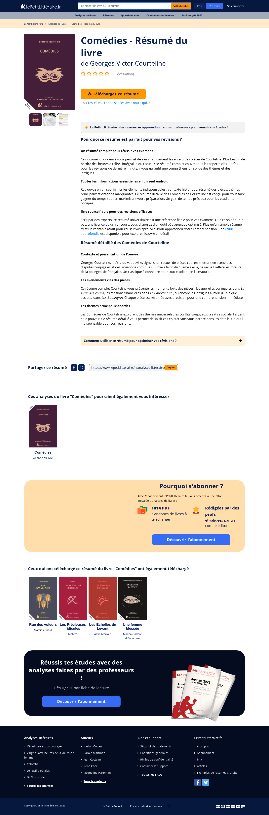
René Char (90, 766)
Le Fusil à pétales (38, 770)
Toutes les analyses (40, 786)
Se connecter (236, 6)
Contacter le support (154, 766)
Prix (199, 6)
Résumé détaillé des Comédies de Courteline (125, 242)
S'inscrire (214, 6)
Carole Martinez (94, 753)
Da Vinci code (36, 777)
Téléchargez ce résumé (113, 94)
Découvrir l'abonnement (191, 539)
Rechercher (181, 6)
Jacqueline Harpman (97, 772)
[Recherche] (125, 6)
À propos (203, 746)
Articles (202, 766)
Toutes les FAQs (151, 774)
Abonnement (205, 753)
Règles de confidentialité (156, 759)
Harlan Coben (93, 746)
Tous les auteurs (95, 781)
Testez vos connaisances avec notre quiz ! (119, 103)
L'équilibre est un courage (44, 746)
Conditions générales (154, 753)
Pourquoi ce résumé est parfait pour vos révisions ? (131, 139)
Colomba (33, 764)
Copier (171, 367)
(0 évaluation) (124, 74)
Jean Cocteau (92, 759)
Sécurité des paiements (156, 746)
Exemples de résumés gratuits (217, 772)
